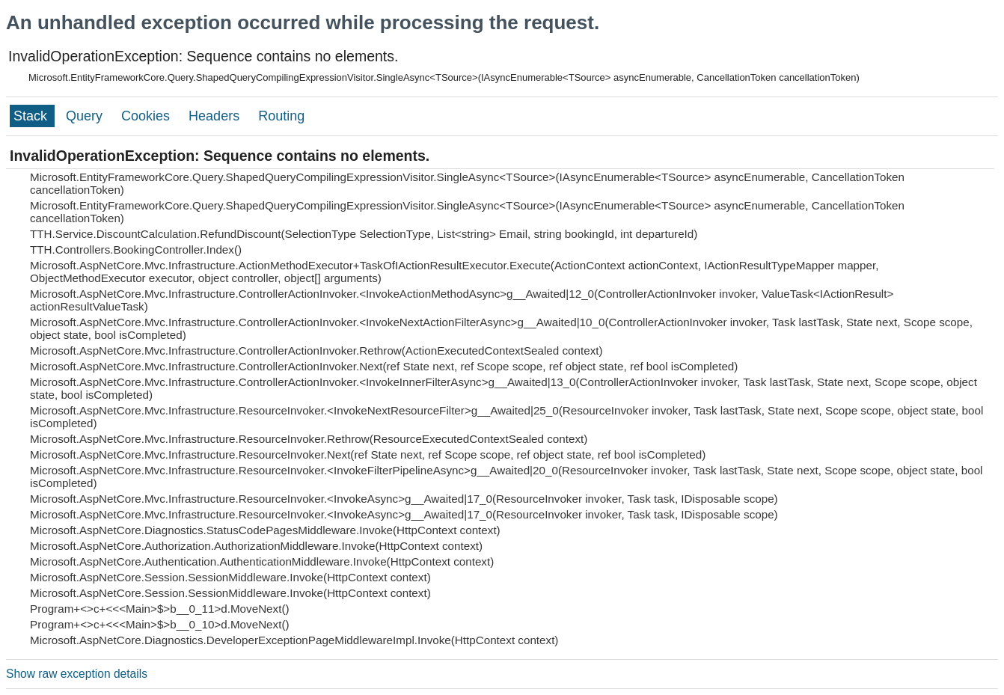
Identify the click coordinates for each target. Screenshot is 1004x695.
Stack (32, 115)
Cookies (147, 115)
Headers (216, 115)
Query (86, 115)
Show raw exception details (76, 673)
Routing (281, 115)
